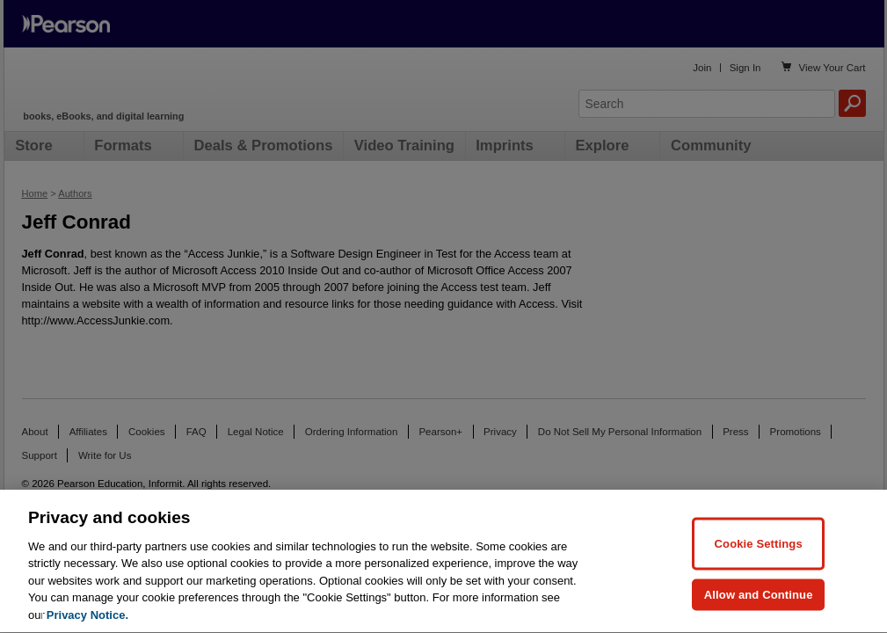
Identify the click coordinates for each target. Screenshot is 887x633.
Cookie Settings (759, 584)
